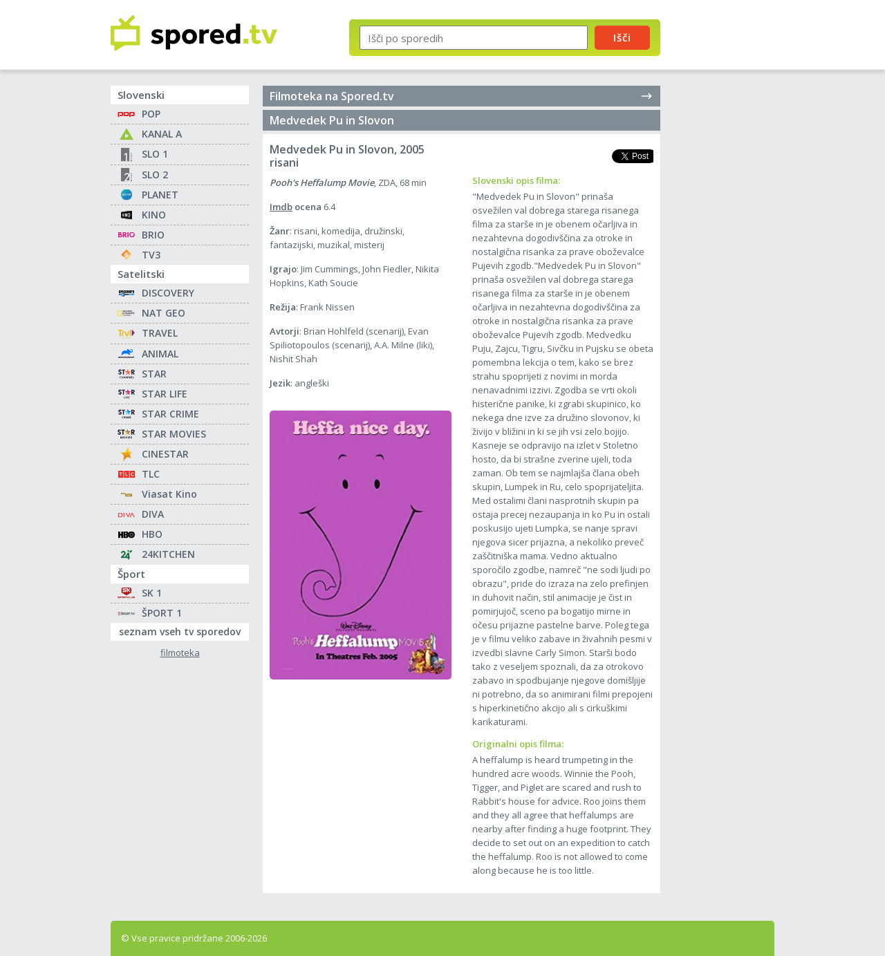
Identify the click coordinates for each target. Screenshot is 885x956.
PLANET (160, 194)
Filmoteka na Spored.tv (461, 96)
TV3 (151, 254)
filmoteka (180, 653)
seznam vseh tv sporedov (184, 630)
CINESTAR (165, 453)
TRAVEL (160, 332)
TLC (151, 473)
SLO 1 (155, 153)
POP (151, 113)
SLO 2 (155, 174)
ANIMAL (160, 353)
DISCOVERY (168, 292)
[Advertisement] (729, 226)
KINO (154, 214)
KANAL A (162, 133)
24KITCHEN (168, 554)
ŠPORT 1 (162, 612)
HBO (152, 534)
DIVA (153, 514)
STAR (154, 373)
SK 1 (152, 592)
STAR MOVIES (174, 433)
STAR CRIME (170, 413)
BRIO (153, 234)
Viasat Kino (169, 493)
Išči (622, 37)
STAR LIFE (164, 393)
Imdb (281, 206)
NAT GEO (163, 312)
